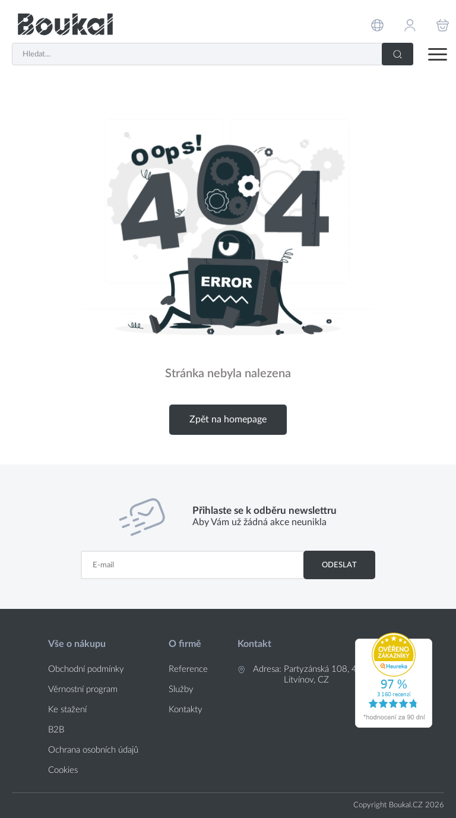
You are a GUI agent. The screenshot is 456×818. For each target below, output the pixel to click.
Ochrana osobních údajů (93, 750)
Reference (188, 669)
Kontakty (185, 709)
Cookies (63, 770)
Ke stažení (67, 709)
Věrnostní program (83, 689)
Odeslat (339, 565)
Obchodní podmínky (86, 669)
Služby (181, 689)
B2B (56, 729)
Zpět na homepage (228, 419)
